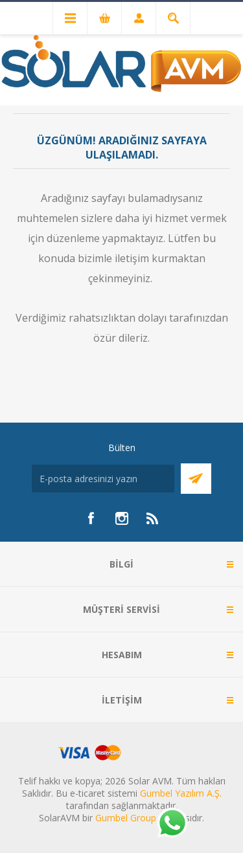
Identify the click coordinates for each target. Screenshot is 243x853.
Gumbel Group (125, 818)
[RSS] (153, 518)
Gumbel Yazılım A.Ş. (181, 793)
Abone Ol (196, 478)
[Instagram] (121, 518)
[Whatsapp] (171, 823)
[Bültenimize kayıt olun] (103, 479)
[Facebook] (90, 518)
